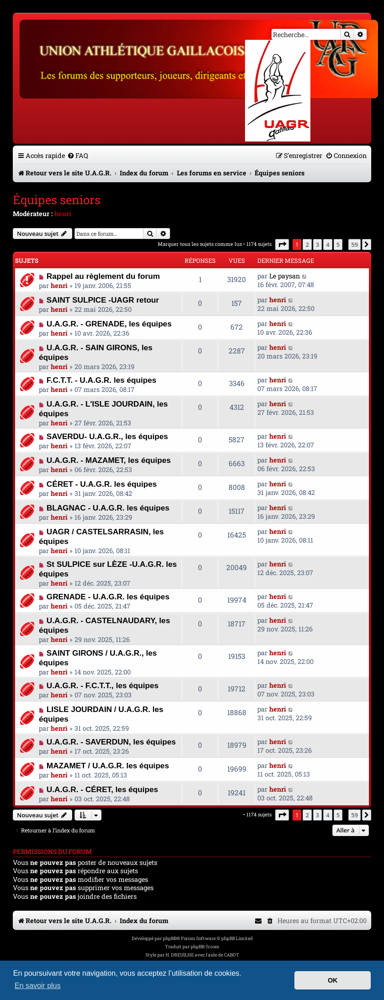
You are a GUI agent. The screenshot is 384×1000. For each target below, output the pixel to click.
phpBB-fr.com (205, 947)
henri (62, 213)
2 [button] (307, 244)
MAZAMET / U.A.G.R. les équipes (108, 765)
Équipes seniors (57, 199)
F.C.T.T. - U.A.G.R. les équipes (101, 380)
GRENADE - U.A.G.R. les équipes (108, 596)
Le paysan (284, 276)
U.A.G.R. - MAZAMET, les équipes (109, 460)
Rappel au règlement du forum (103, 276)
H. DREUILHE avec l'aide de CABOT (202, 955)
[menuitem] (77, 155)
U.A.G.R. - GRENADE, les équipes (109, 323)
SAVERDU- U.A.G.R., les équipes (107, 436)
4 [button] (327, 244)
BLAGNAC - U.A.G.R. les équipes (108, 507)
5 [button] (338, 244)
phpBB (169, 938)
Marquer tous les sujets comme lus (200, 243)
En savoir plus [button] (38, 985)
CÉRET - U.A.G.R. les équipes (102, 484)
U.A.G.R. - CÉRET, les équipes (102, 789)
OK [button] (333, 980)
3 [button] (317, 244)
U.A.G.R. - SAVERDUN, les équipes (111, 741)
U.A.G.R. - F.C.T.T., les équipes (103, 685)
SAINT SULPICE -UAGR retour (103, 299)
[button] (282, 244)
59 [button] (354, 244)
